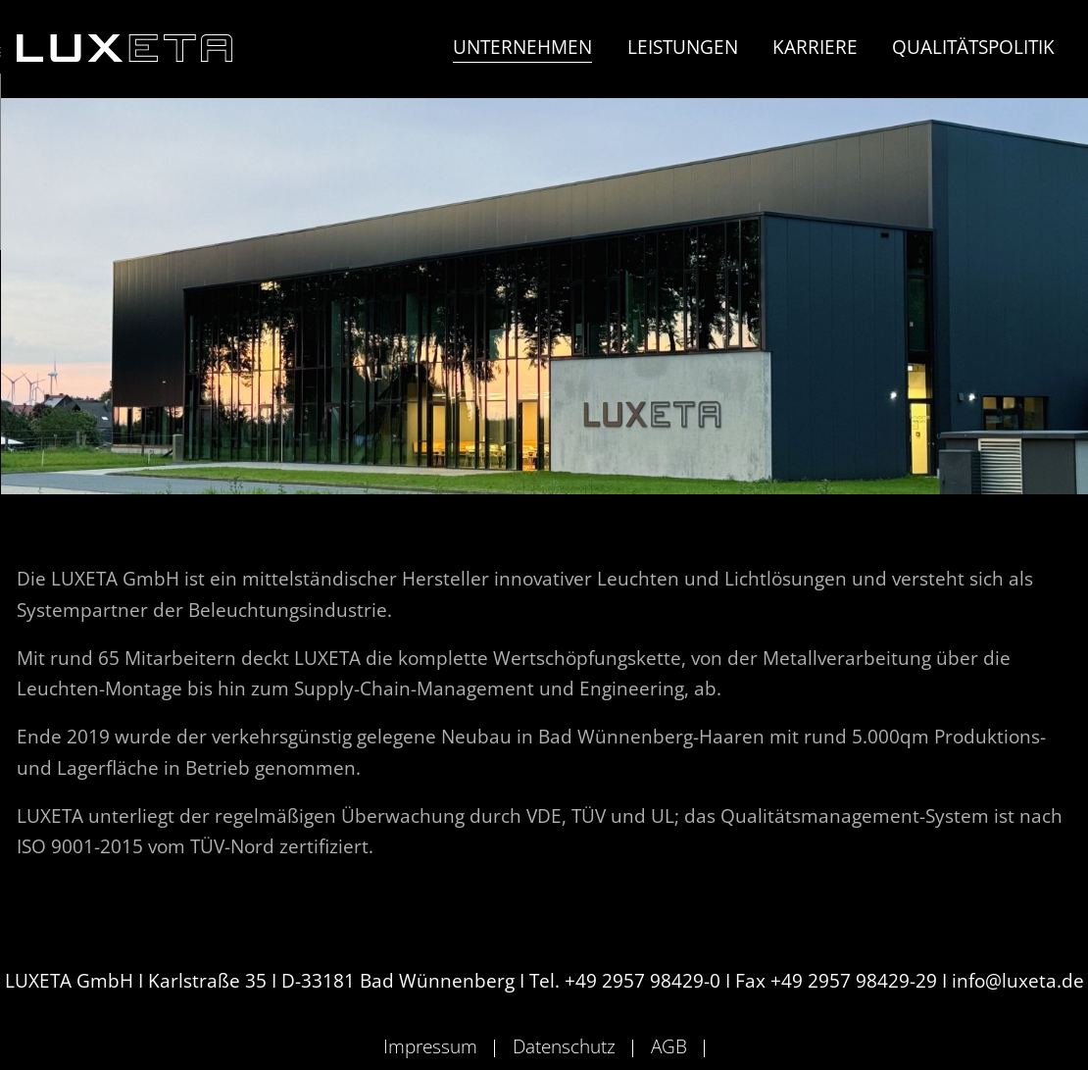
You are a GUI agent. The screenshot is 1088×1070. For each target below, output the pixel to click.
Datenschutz (564, 1046)
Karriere (815, 46)
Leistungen (682, 46)
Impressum (430, 1046)
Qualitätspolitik (973, 46)
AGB (669, 1046)
